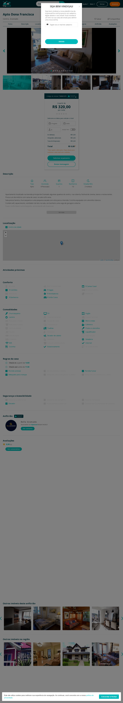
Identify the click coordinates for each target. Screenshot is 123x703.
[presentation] (60, 33)
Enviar (61, 41)
